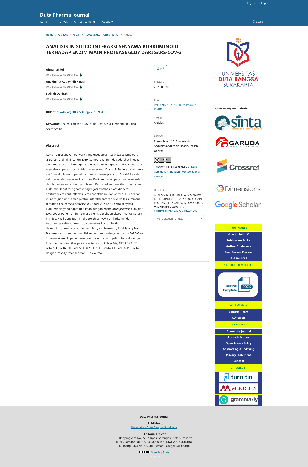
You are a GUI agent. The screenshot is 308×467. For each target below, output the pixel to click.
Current (45, 21)
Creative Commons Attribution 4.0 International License (177, 171)
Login (264, 3)
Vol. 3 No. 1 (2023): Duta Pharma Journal (95, 34)
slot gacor (154, 456)
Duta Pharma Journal (64, 14)
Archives (62, 21)
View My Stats (160, 452)
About (106, 21)
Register (252, 3)
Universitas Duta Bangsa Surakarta (154, 427)
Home (49, 34)
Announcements (85, 21)
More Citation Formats (170, 218)
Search (259, 21)
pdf (162, 68)
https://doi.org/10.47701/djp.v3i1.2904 (78, 112)
